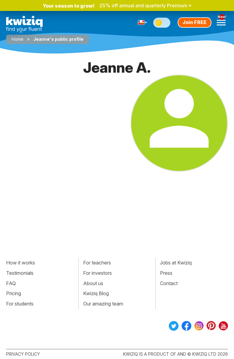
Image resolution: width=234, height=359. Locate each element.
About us (93, 283)
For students (20, 304)
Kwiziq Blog (96, 293)
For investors (97, 273)
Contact (169, 283)
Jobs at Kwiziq (176, 263)
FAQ (11, 283)
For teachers (97, 263)
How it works (20, 263)
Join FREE (195, 22)
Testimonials (20, 273)
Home (17, 39)
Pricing (13, 293)
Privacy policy (23, 354)
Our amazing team (103, 304)
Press (166, 273)
